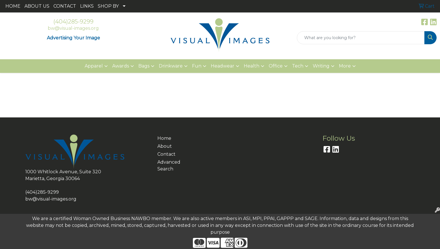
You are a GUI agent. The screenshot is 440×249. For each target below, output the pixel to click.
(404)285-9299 (73, 21)
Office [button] (276, 66)
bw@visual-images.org (73, 28)
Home (164, 138)
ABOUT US (36, 6)
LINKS (87, 6)
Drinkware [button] (171, 66)
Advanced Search (168, 165)
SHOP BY (108, 6)
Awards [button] (120, 66)
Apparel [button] (94, 66)
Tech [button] (297, 66)
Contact (166, 154)
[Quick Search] (361, 37)
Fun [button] (196, 66)
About (164, 146)
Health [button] (251, 66)
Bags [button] (143, 66)
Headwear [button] (222, 66)
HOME (12, 6)
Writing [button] (321, 66)
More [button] (345, 66)
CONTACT (64, 6)
